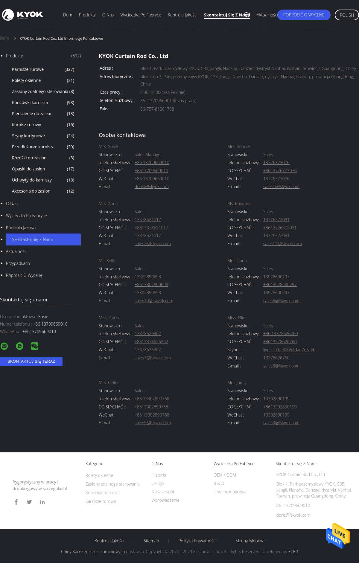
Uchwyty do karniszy (43, 180)
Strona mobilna (250, 541)
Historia (158, 475)
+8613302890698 (151, 284)
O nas (108, 15)
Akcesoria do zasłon (43, 191)
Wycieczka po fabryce (140, 15)
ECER (293, 551)
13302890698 (148, 277)
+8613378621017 (151, 228)
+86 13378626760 (280, 333)
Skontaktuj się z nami (227, 15)
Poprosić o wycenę (304, 15)
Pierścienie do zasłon (43, 113)
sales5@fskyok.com (153, 422)
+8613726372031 (280, 228)
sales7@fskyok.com (153, 358)
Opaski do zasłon (43, 169)
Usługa (157, 483)
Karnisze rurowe (43, 69)
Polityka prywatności (197, 541)
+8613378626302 (151, 341)
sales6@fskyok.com (281, 300)
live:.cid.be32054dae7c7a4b (289, 350)
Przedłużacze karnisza (43, 146)
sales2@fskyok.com (153, 243)
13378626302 (148, 333)
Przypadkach (18, 263)
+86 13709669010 (152, 162)
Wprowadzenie (165, 500)
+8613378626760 (280, 341)
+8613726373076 (280, 170)
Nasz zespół (162, 492)
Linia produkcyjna (230, 492)
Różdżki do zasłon (43, 157)
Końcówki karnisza (43, 102)
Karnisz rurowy (43, 124)
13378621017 (148, 219)
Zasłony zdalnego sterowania (43, 91)
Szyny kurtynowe (43, 135)
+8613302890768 (151, 407)
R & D (219, 483)
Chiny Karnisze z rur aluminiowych (93, 551)
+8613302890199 (280, 407)
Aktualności (267, 15)
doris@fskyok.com (152, 186)
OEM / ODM (225, 475)
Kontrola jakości (182, 15)
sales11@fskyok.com (282, 243)
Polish (347, 15)
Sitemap (151, 541)
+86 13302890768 (152, 399)
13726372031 (276, 219)
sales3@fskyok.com (281, 422)
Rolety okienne (43, 80)
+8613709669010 (151, 170)
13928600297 (276, 277)
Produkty (87, 15)
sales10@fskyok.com (154, 300)
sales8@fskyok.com (281, 366)
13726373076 (276, 162)
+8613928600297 (280, 284)
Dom (67, 15)
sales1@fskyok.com (281, 186)
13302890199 (276, 399)
